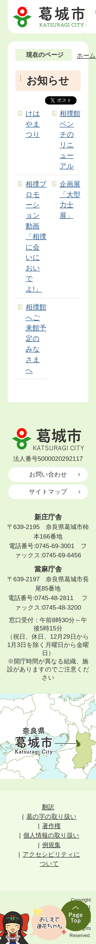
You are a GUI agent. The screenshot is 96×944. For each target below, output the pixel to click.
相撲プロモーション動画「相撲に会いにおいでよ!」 (36, 236)
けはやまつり (33, 123)
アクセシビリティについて (51, 859)
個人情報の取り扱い (51, 835)
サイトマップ (48, 491)
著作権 (51, 825)
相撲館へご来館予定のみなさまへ (36, 338)
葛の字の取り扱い (51, 816)
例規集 (51, 844)
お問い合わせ (48, 474)
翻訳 (48, 806)
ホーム (86, 55)
